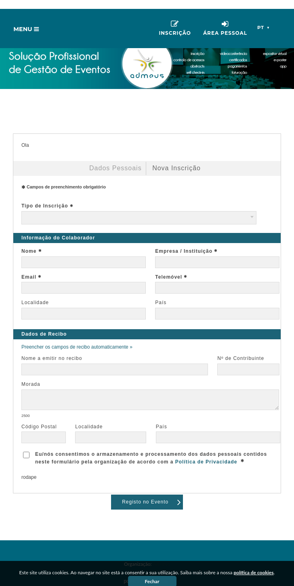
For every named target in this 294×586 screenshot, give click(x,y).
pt (264, 18)
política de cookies (254, 564)
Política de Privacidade (206, 453)
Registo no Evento (151, 493)
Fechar (152, 572)
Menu (28, 22)
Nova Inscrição (176, 159)
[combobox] (138, 209)
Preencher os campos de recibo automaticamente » (76, 338)
